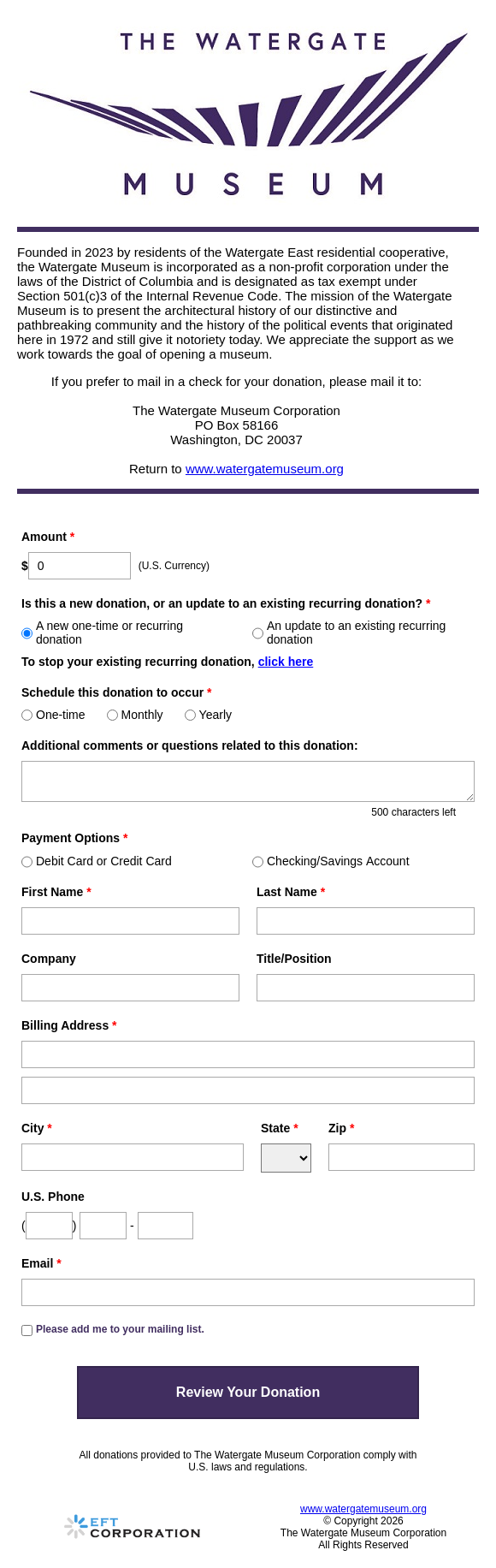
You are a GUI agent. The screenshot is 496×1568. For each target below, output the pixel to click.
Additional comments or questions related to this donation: (189, 745)
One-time (53, 715)
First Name (56, 892)
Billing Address (69, 1025)
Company (48, 958)
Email (41, 1263)
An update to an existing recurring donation (349, 632)
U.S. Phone (53, 1196)
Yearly (208, 715)
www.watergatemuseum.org (265, 468)
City (36, 1128)
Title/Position (294, 958)
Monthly (135, 715)
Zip (341, 1128)
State (279, 1128)
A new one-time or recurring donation (102, 632)
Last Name (291, 892)
